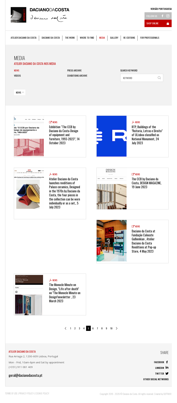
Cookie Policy (42, 393)
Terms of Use (11, 393)
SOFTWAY (167, 394)
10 (111, 328)
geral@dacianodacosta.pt (25, 375)
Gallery (114, 37)
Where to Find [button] (87, 37)
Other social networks (156, 379)
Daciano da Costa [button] (51, 37)
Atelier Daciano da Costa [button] (23, 37)
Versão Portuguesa (161, 9)
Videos (17, 75)
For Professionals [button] (149, 37)
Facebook (161, 362)
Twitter (162, 373)
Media (102, 37)
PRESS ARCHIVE (74, 70)
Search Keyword (128, 70)
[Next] (117, 328)
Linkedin (162, 368)
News (16, 70)
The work (70, 37)
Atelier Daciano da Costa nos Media (35, 64)
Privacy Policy (26, 393)
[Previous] (66, 328)
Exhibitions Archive (77, 75)
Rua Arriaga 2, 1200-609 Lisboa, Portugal (33, 356)
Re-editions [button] (129, 37)
